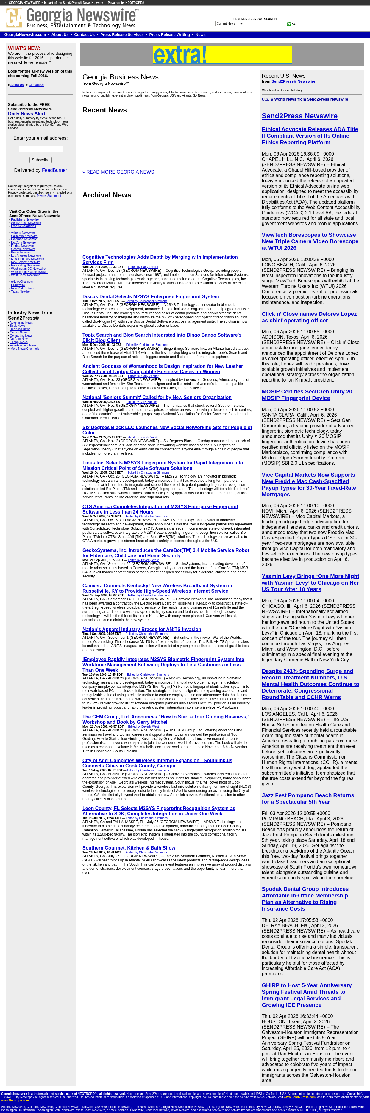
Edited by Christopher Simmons (147, 301)
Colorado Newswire (24, 239)
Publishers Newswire (25, 219)
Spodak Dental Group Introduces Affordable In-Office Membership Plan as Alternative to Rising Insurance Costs (305, 899)
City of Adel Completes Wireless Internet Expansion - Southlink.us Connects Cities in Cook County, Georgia (157, 763)
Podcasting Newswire (25, 265)
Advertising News (21, 322)
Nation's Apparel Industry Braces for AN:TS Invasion (141, 629)
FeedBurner (54, 170)
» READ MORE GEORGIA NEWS (118, 172)
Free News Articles (23, 226)
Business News (20, 329)
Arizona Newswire (23, 232)
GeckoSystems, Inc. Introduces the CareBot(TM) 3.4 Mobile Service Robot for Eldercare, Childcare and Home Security (165, 553)
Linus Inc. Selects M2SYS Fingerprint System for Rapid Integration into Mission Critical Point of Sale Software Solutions (162, 465)
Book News (17, 325)
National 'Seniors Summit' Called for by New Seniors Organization (157, 397)
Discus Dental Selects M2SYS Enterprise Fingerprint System (150, 296)
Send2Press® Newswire (293, 81)
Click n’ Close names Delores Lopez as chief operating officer (309, 317)
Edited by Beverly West (142, 437)
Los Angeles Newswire (26, 255)
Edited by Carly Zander (143, 267)
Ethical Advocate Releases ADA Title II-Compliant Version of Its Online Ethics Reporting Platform (310, 135)
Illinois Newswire (22, 252)
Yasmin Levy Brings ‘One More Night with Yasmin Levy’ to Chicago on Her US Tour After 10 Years (310, 582)
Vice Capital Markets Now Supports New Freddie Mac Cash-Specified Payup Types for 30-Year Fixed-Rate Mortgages (309, 484)
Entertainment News (23, 345)
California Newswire (24, 236)
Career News (18, 332)
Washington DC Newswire (28, 268)
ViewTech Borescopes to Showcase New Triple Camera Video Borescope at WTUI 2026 (310, 241)
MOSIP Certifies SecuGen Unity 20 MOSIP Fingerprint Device (307, 394)
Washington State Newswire (29, 272)
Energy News (18, 342)
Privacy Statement (49, 195)
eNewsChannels (22, 281)
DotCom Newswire (23, 242)
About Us (17, 85)
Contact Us (36, 85)
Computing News (21, 335)
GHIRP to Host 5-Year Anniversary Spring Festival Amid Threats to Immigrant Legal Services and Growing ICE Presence (307, 995)
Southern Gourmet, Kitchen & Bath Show (128, 847)
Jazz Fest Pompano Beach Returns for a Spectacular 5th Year (308, 798)
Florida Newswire (22, 245)
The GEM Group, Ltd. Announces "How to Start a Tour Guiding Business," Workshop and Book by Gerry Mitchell (166, 719)
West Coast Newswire (25, 275)
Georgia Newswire (23, 249)
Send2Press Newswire (26, 223)
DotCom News (19, 338)
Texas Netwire (20, 291)
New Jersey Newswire (25, 262)
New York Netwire (23, 288)
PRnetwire (18, 285)
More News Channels (24, 348)
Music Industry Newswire (27, 258)
